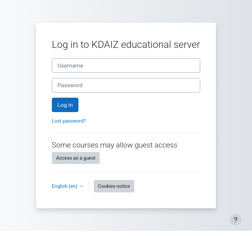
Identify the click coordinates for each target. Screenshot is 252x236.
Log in (65, 105)
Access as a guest (75, 158)
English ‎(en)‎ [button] (65, 186)
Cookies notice (114, 186)
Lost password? (69, 121)
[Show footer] (236, 220)
